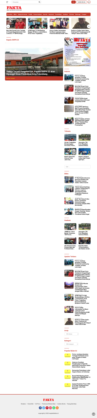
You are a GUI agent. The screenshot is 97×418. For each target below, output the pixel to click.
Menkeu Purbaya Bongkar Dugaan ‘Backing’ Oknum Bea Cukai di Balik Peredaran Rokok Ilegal (83, 212)
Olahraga (77, 14)
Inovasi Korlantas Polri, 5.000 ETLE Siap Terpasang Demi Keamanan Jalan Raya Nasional (81, 386)
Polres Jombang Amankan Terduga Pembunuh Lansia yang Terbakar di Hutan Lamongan (82, 79)
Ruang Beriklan (71, 404)
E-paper (84, 14)
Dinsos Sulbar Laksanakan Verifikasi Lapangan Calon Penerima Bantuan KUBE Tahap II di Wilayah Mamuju (59, 32)
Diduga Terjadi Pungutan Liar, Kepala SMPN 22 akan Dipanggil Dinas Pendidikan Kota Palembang (30, 72)
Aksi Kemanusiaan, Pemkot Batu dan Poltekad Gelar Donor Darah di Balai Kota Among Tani (70, 247)
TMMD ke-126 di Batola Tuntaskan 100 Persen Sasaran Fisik (69, 233)
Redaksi (23, 404)
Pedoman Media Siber (49, 404)
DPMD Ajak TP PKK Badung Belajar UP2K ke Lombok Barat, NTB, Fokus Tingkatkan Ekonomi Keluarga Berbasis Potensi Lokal (37, 32)
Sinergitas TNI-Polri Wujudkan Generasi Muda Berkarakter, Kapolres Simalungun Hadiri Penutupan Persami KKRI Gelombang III (85, 144)
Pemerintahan (37, 14)
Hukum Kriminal (22, 14)
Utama (16, 69)
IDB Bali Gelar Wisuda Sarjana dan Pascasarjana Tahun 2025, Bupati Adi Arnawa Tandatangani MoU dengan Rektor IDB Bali (82, 287)
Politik (30, 14)
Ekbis (15, 14)
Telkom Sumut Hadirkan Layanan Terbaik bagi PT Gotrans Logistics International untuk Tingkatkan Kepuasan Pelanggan (82, 190)
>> (73, 2)
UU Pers (37, 404)
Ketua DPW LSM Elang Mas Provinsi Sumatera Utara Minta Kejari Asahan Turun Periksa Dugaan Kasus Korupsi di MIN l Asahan (83, 110)
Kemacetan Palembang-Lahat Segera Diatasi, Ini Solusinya (81, 371)
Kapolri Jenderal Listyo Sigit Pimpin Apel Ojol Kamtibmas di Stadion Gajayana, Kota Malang (84, 158)
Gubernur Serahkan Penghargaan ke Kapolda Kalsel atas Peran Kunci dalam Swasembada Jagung (81, 365)
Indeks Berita (81, 2)
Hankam (65, 14)
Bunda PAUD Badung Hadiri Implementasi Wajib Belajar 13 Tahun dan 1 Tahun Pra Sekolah (81, 378)
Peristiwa (9, 14)
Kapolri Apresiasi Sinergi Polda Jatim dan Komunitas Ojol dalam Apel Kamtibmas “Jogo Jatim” (69, 158)
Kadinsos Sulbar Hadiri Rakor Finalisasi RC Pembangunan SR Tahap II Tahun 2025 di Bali (80, 32)
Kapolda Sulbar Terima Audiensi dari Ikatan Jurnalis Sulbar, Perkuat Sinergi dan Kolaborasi (84, 247)
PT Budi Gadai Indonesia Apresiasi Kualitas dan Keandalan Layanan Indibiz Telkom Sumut (82, 180)
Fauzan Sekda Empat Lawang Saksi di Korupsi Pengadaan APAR (82, 100)
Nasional (51, 14)
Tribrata (71, 14)
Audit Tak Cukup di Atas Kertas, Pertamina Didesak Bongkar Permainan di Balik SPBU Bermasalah (82, 202)
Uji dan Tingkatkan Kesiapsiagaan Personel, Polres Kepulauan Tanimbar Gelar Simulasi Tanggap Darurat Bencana (70, 144)
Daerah (45, 14)
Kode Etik (30, 404)
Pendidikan (58, 14)
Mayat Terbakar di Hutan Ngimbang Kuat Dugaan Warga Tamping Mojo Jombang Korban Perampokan (82, 122)
